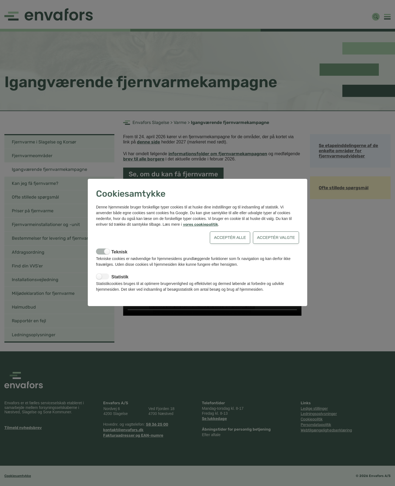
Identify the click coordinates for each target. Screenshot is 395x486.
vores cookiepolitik (200, 224)
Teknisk (119, 252)
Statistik (119, 277)
